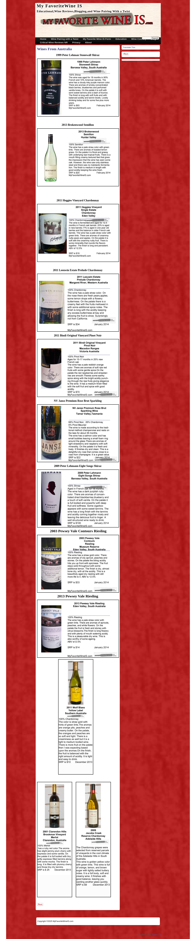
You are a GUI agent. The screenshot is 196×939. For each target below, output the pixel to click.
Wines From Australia (54, 49)
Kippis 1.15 (156, 934)
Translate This (129, 47)
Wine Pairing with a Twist (64, 39)
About (88, 42)
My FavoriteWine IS (59, 5)
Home (43, 39)
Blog (153, 39)
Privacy (76, 42)
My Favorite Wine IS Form (97, 39)
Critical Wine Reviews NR (54, 42)
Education (121, 39)
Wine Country (138, 39)
